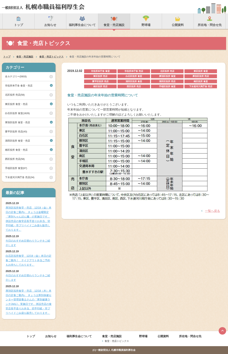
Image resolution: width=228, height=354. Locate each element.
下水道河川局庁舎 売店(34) (19, 177)
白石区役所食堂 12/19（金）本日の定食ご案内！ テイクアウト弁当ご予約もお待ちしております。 (28, 260)
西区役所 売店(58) (15, 159)
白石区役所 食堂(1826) (17, 113)
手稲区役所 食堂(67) (16, 168)
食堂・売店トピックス (51, 56)
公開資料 (163, 336)
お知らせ (50, 336)
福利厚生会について (79, 336)
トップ (6, 56)
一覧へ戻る (212, 210)
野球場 (143, 336)
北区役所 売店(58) (15, 94)
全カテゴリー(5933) (16, 76)
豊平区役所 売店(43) (16, 131)
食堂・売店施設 (24, 56)
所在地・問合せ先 (190, 336)
